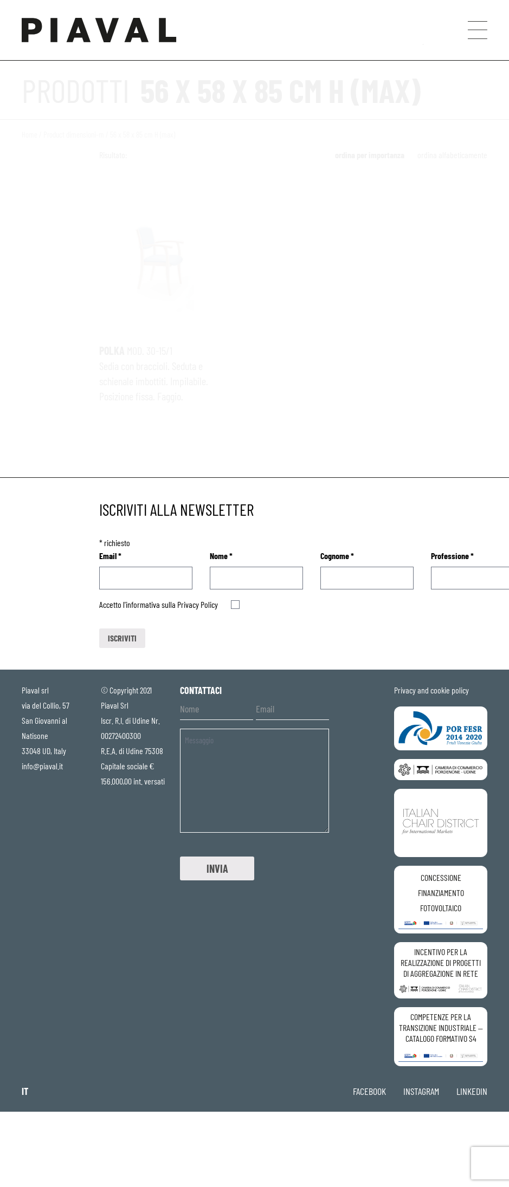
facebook (369, 1091)
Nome (221, 555)
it (25, 1091)
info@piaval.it (42, 766)
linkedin (471, 1091)
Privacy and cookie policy (431, 690)
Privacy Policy (197, 604)
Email (110, 555)
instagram (421, 1091)
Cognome (337, 555)
